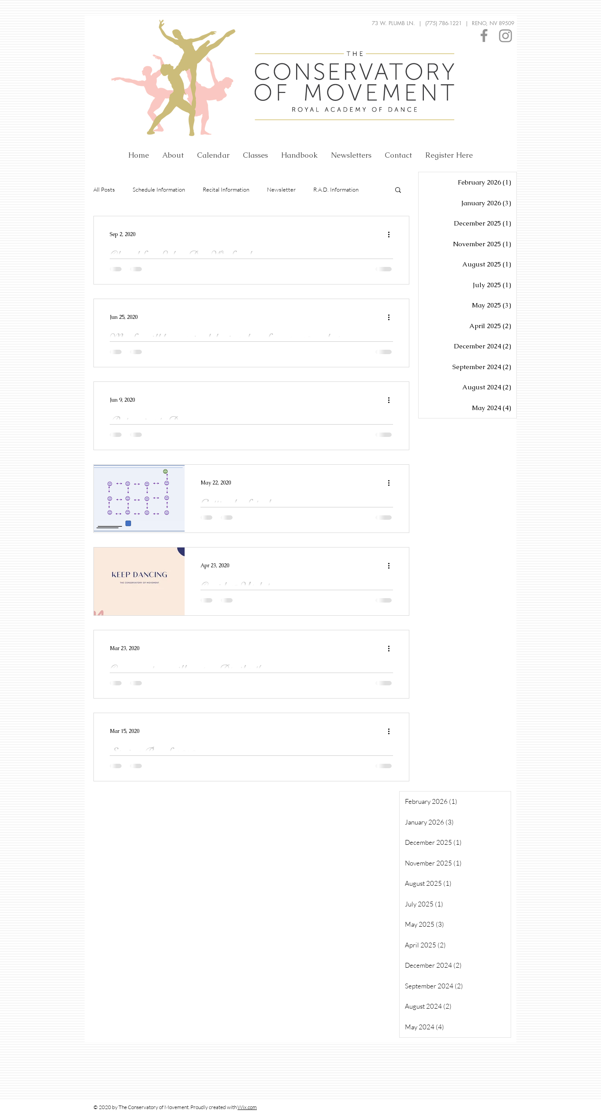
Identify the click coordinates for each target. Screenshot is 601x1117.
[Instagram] (505, 35)
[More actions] (391, 234)
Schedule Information (159, 189)
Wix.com (247, 1107)
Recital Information (226, 189)
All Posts (104, 189)
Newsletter (281, 189)
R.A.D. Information (336, 189)
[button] (398, 190)
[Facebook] (484, 35)
